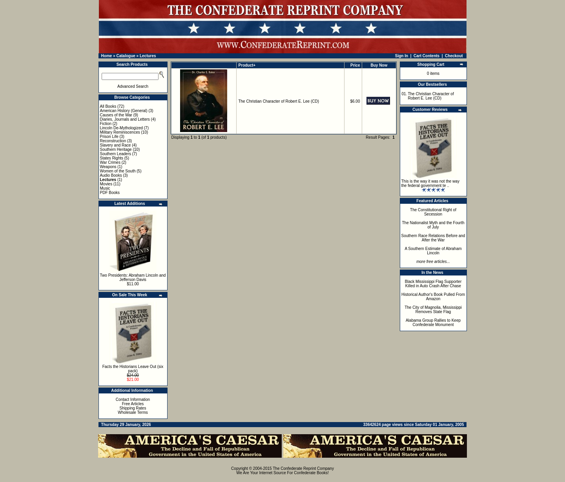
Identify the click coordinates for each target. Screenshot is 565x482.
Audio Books (111, 175)
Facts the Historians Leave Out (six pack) (133, 368)
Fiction (105, 123)
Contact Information (133, 399)
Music (105, 188)
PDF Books (110, 192)
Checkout (454, 56)
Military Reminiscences (120, 132)
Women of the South (118, 171)
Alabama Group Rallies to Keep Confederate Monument (433, 322)
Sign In (401, 56)
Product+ (247, 65)
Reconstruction (113, 141)
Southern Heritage (116, 149)
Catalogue (125, 56)
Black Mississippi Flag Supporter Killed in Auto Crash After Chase (433, 283)
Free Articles (133, 404)
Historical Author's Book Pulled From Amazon (433, 296)
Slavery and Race (115, 145)
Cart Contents (426, 56)
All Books (108, 106)
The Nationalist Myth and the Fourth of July (433, 225)
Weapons (108, 167)
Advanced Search (132, 86)
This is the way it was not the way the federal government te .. (430, 183)
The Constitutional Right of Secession (433, 212)
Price (355, 65)
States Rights (111, 158)
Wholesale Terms (133, 412)
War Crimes (110, 162)
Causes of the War (116, 115)
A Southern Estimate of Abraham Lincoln (433, 250)
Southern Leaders (115, 154)
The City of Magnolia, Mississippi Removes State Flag (433, 309)
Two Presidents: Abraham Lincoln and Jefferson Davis (133, 277)
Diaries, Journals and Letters (125, 119)
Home (106, 56)
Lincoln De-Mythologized (121, 128)
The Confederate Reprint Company (303, 468)
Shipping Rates (133, 408)
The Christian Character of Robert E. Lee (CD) (278, 101)
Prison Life (109, 136)
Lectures (148, 56)
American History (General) (124, 111)
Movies (106, 184)
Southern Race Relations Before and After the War (433, 238)
